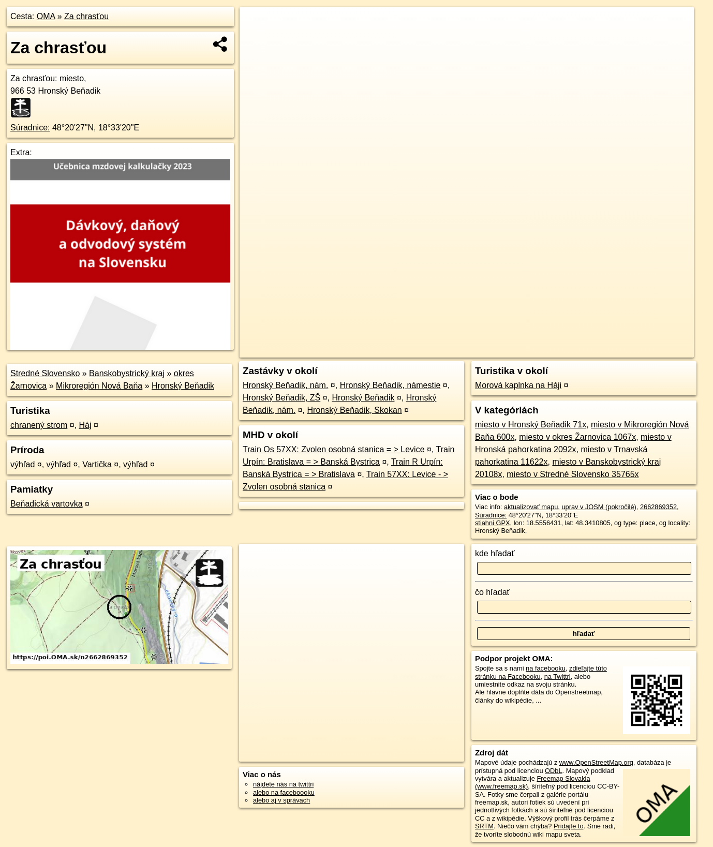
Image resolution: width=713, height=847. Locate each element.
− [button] (257, 40)
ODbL (553, 771)
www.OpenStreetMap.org (596, 762)
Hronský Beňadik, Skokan (354, 410)
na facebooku (546, 668)
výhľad (22, 464)
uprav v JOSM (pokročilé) (598, 507)
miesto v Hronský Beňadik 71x (530, 424)
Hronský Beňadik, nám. (285, 385)
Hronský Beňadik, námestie (390, 385)
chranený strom (38, 425)
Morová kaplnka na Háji (518, 385)
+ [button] (257, 24)
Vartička (97, 464)
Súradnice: (30, 127)
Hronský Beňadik (183, 385)
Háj (85, 425)
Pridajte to (569, 826)
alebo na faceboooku (284, 792)
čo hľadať (492, 592)
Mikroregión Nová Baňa (99, 385)
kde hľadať (495, 553)
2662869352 (658, 507)
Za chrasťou (86, 16)
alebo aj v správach (281, 800)
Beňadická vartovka (46, 503)
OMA (46, 16)
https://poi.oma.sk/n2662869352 (647, 350)
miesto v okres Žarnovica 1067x (577, 437)
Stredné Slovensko (45, 373)
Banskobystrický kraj (127, 373)
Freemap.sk (569, 350)
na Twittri (557, 676)
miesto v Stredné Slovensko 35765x (572, 474)
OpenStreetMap (515, 350)
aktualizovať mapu (531, 507)
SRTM (484, 826)
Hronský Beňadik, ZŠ (281, 397)
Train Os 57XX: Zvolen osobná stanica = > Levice (334, 449)
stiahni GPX (492, 523)
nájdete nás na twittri (283, 784)
